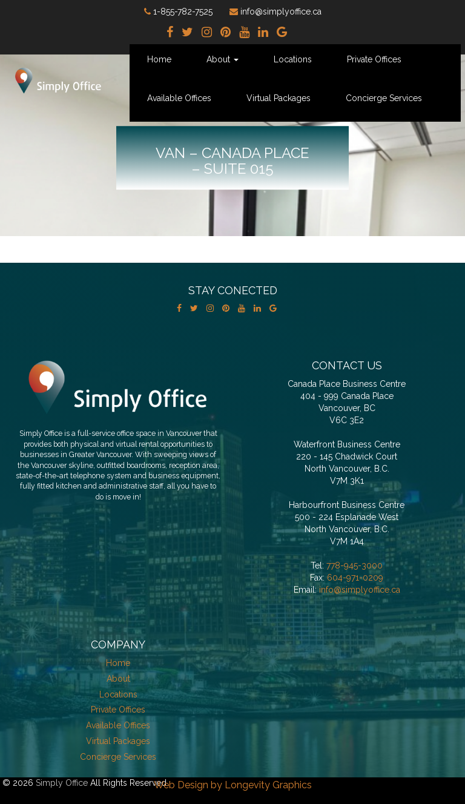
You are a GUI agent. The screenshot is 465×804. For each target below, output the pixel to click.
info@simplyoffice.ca (359, 590)
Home (159, 59)
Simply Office (62, 783)
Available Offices (179, 98)
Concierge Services (384, 98)
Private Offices (374, 59)
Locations (293, 59)
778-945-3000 (354, 565)
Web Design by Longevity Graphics (233, 785)
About (222, 59)
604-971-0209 (355, 577)
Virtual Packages (278, 98)
